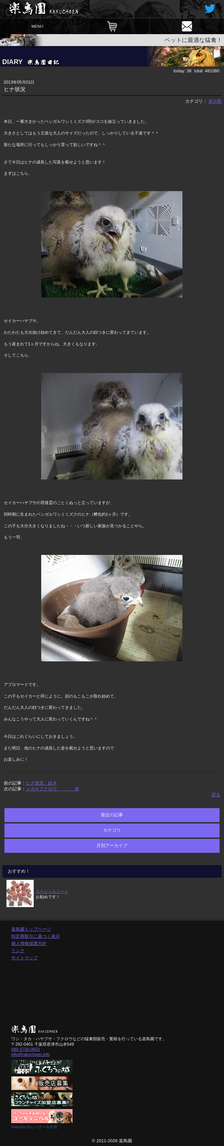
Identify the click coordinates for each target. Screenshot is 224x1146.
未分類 (215, 101)
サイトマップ (24, 957)
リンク (18, 950)
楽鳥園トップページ (31, 929)
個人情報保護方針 (29, 943)
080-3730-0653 (25, 1049)
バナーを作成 (46, 1127)
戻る (215, 794)
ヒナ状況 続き (41, 783)
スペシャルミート (52, 891)
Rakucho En (21, 1127)
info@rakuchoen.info (30, 1054)
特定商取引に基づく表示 (35, 936)
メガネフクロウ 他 (52, 788)
